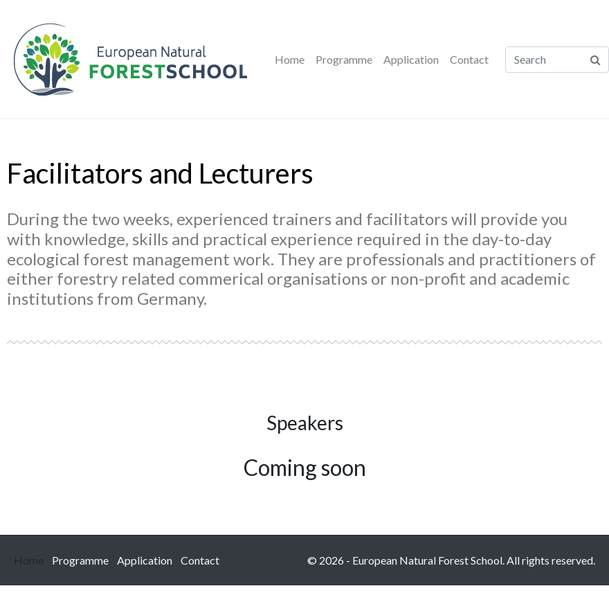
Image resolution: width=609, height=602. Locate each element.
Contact (469, 59)
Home (289, 59)
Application (411, 59)
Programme (344, 59)
